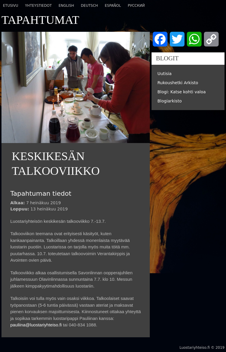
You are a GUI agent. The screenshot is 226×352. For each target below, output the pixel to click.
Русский (136, 6)
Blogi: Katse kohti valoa (181, 91)
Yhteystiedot (38, 6)
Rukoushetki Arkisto (177, 82)
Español (113, 6)
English (66, 6)
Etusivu (10, 6)
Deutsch (89, 6)
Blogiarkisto (169, 101)
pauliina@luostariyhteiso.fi (36, 324)
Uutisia (164, 73)
